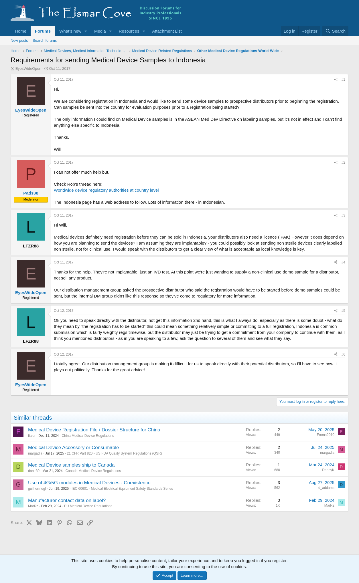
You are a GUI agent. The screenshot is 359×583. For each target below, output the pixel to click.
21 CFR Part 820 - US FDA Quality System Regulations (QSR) (114, 453)
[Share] (336, 79)
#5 (343, 311)
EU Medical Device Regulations (88, 506)
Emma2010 (325, 435)
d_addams (326, 488)
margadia (35, 453)
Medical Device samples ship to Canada (71, 465)
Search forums (45, 40)
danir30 (34, 471)
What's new (70, 31)
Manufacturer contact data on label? (67, 500)
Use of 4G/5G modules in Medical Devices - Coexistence (89, 482)
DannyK (328, 470)
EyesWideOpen (28, 68)
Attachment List (167, 31)
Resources (129, 31)
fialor (31, 436)
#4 (343, 262)
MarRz (33, 506)
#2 (343, 162)
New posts (19, 40)
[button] (86, 31)
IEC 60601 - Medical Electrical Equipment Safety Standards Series (122, 489)
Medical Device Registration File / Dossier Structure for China (94, 430)
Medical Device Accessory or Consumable (73, 447)
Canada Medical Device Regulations (93, 471)
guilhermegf (37, 489)
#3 (343, 215)
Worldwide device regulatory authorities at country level (106, 190)
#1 (343, 80)
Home (20, 31)
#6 (343, 354)
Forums (43, 31)
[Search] (335, 31)
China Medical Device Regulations (88, 436)
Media (100, 31)
